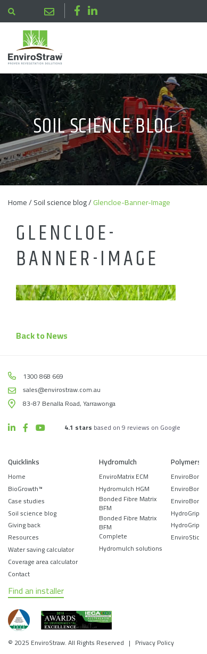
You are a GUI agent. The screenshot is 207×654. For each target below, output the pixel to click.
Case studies (26, 500)
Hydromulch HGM (124, 488)
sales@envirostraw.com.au (49, 11)
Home (17, 202)
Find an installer (36, 591)
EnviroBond (187, 476)
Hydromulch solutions (130, 548)
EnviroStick (187, 537)
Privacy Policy (154, 642)
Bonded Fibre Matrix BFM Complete (127, 527)
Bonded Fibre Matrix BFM (127, 503)
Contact (19, 573)
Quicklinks (23, 462)
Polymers (186, 462)
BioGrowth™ (25, 488)
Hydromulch (118, 462)
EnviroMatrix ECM (123, 476)
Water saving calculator (41, 549)
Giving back (24, 524)
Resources (23, 537)
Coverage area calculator (43, 561)
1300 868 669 (28, 11)
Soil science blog (60, 202)
